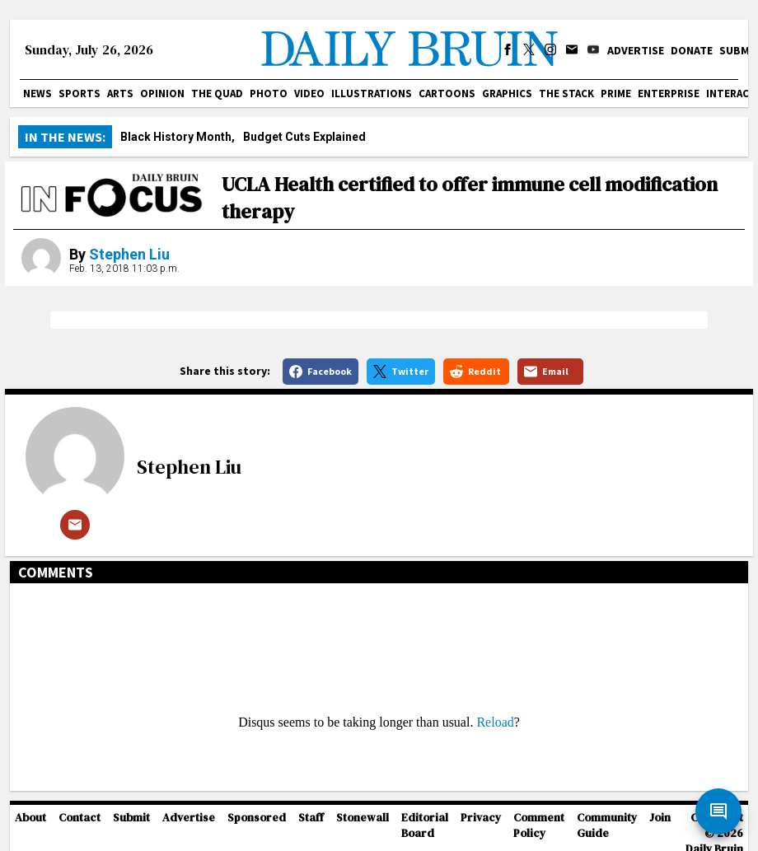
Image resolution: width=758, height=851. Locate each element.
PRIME (616, 94)
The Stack (566, 94)
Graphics (507, 94)
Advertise (635, 50)
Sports (79, 94)
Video (309, 94)
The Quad (217, 94)
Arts (120, 94)
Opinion (162, 94)
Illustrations (371, 94)
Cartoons (447, 94)
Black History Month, (177, 136)
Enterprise (669, 94)
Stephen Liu (129, 254)
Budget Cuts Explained (304, 136)
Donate (692, 50)
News (37, 94)
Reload (494, 722)
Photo (269, 94)
